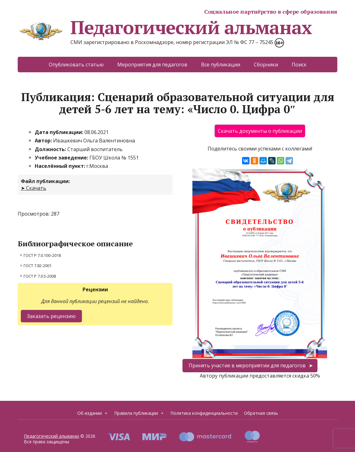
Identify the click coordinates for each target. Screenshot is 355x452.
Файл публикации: (45, 181)
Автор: (44, 140)
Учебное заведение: (62, 157)
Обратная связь (261, 413)
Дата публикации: (59, 132)
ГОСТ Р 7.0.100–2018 (42, 255)
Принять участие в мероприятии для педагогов (247, 365)
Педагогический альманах (165, 27)
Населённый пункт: (60, 166)
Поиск (299, 64)
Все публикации (220, 64)
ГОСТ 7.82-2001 (38, 265)
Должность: (51, 149)
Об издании (92, 413)
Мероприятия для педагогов (152, 64)
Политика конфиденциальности (204, 413)
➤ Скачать (33, 188)
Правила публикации (139, 413)
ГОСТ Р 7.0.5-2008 (40, 276)
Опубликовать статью (76, 64)
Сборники (266, 64)
